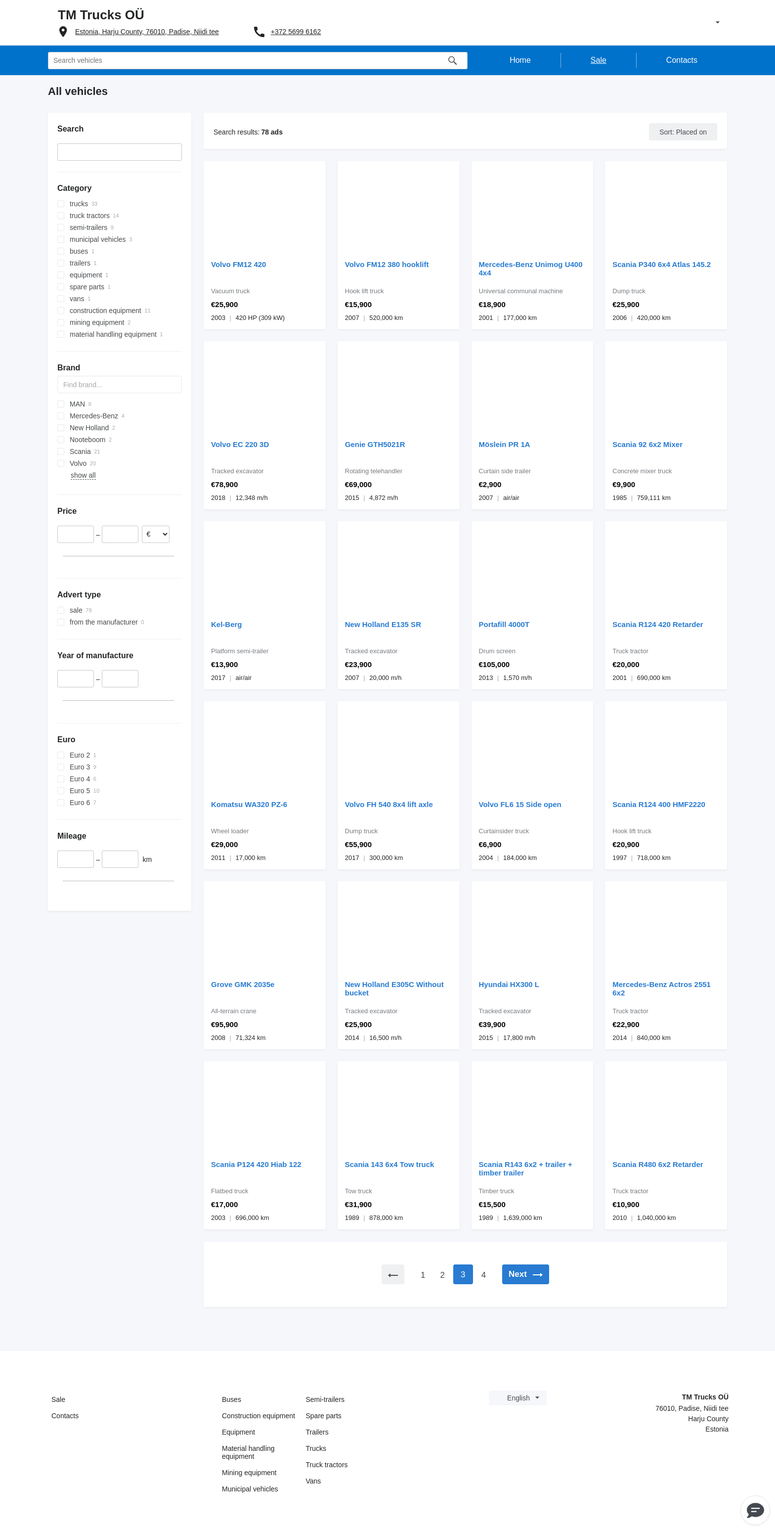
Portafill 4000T (504, 624)
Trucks (316, 1448)
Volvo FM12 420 (238, 264)
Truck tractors (327, 1465)
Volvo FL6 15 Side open (520, 804)
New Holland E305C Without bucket (394, 988)
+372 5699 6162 (296, 32)
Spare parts (324, 1416)
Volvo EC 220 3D (240, 444)
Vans (313, 1481)
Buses (231, 1399)
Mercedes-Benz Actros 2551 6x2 (661, 988)
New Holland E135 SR (383, 624)
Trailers (317, 1432)
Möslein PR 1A (504, 444)
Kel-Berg (226, 624)
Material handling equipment (248, 1452)
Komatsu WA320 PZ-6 (249, 804)
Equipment (238, 1432)
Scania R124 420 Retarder (657, 624)
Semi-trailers (325, 1399)
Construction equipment (258, 1416)
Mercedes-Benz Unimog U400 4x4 (531, 268)
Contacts (65, 1416)
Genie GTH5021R (375, 444)
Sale (58, 1399)
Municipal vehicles (250, 1489)
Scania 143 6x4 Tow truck (389, 1164)
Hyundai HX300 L (509, 984)
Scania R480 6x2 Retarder (657, 1164)
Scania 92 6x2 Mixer (647, 444)
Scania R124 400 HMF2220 (658, 804)
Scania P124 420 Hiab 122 (256, 1164)
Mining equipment (249, 1473)
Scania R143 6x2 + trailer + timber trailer (525, 1168)
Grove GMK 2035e (242, 984)
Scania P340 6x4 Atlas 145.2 (661, 264)
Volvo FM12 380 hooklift (387, 264)
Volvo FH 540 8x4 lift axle (389, 804)
